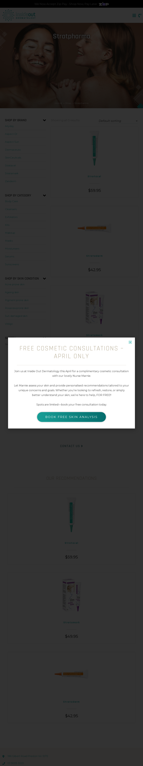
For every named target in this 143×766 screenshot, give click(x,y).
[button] (130, 342)
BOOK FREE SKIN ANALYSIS (71, 417)
